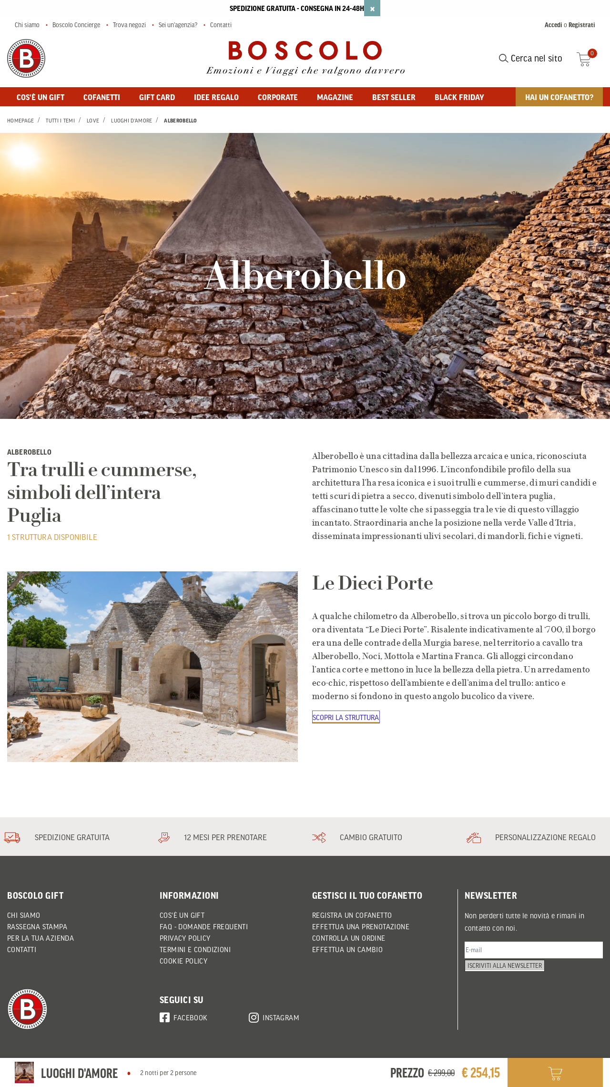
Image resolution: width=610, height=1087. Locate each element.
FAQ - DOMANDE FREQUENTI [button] (204, 926)
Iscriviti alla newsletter (508, 975)
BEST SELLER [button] (394, 96)
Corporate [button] (278, 96)
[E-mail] (534, 951)
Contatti (221, 24)
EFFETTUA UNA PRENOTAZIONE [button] (360, 926)
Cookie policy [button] (183, 961)
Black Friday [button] (459, 96)
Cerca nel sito (530, 58)
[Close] (372, 8)
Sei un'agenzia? (178, 24)
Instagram (274, 1016)
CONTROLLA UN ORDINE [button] (349, 938)
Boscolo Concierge (76, 24)
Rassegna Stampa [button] (37, 926)
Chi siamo (27, 24)
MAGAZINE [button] (335, 96)
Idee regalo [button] (216, 96)
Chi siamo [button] (24, 915)
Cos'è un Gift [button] (182, 915)
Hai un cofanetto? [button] (559, 96)
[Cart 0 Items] (590, 58)
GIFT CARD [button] (157, 96)
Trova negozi (129, 24)
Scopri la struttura (347, 717)
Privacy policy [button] (185, 938)
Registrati (582, 24)
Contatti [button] (21, 949)
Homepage (20, 120)
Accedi (553, 24)
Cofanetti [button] (101, 96)
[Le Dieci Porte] (152, 666)
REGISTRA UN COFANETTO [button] (352, 915)
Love (93, 120)
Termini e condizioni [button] (195, 949)
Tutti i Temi (60, 120)
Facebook (184, 1016)
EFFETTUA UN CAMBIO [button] (347, 949)
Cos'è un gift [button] (40, 96)
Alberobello (180, 120)
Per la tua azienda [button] (40, 938)
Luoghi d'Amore (131, 120)
